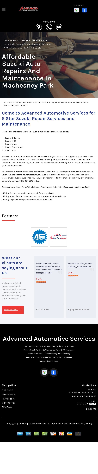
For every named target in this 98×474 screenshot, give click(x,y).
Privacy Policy (85, 423)
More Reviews (12, 310)
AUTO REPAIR (9, 394)
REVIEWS (7, 407)
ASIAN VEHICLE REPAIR (18, 47)
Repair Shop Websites (35, 423)
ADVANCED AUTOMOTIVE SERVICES (23, 40)
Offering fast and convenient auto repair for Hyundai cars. (28, 193)
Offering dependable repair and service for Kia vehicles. (27, 199)
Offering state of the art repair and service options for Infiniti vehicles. (34, 196)
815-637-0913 (27, 181)
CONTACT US (8, 403)
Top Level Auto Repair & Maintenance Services (59, 102)
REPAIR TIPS (8, 398)
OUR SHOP (7, 390)
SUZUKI (37, 47)
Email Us (91, 409)
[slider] (41, 282)
